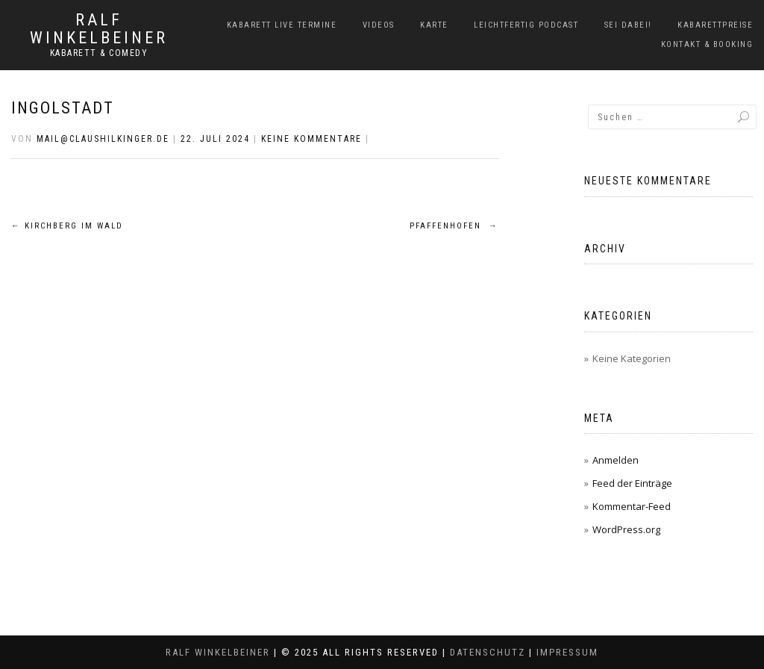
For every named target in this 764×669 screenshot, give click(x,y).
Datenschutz (487, 652)
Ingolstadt (62, 108)
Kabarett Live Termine (282, 25)
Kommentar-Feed (631, 506)
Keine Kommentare (311, 139)
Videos (379, 25)
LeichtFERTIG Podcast (526, 25)
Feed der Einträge (632, 483)
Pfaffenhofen (454, 226)
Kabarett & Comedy (99, 53)
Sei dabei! (628, 25)
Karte (434, 25)
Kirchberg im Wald (67, 226)
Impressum (567, 652)
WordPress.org (626, 529)
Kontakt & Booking (707, 44)
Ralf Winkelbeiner (99, 29)
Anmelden (615, 460)
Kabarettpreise (715, 25)
